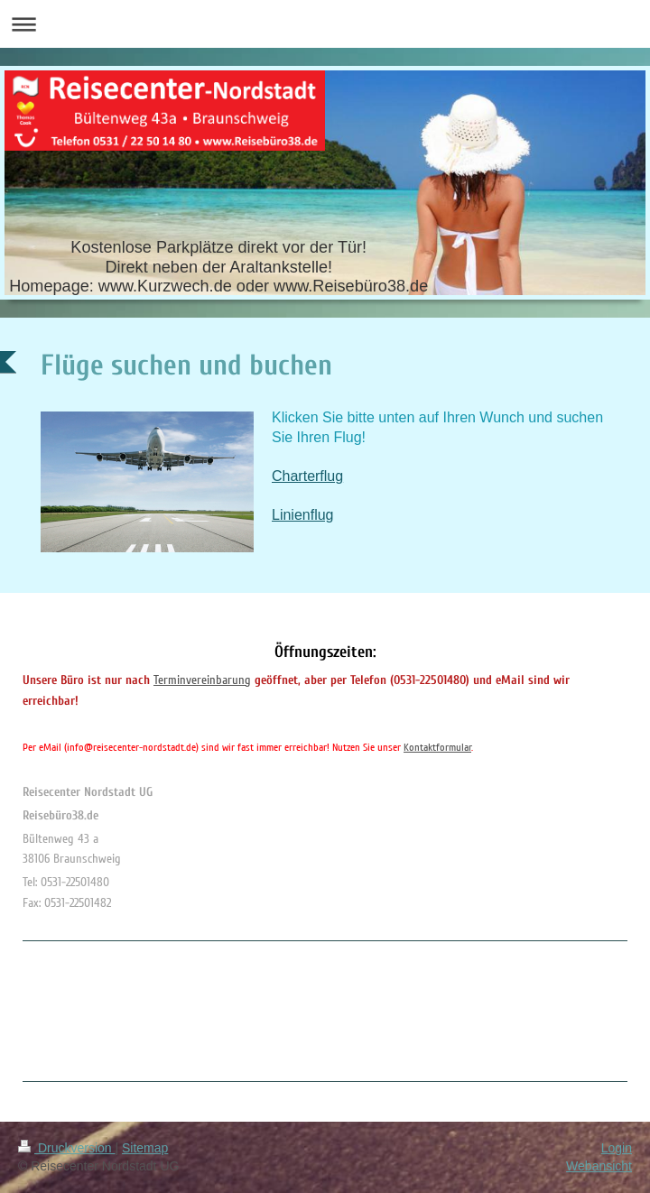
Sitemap (145, 1148)
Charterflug (307, 476)
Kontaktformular (437, 747)
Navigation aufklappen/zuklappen (325, 24)
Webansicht (599, 1166)
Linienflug (303, 515)
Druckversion (66, 1148)
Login (616, 1148)
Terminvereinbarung (202, 680)
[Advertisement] (95, 1008)
